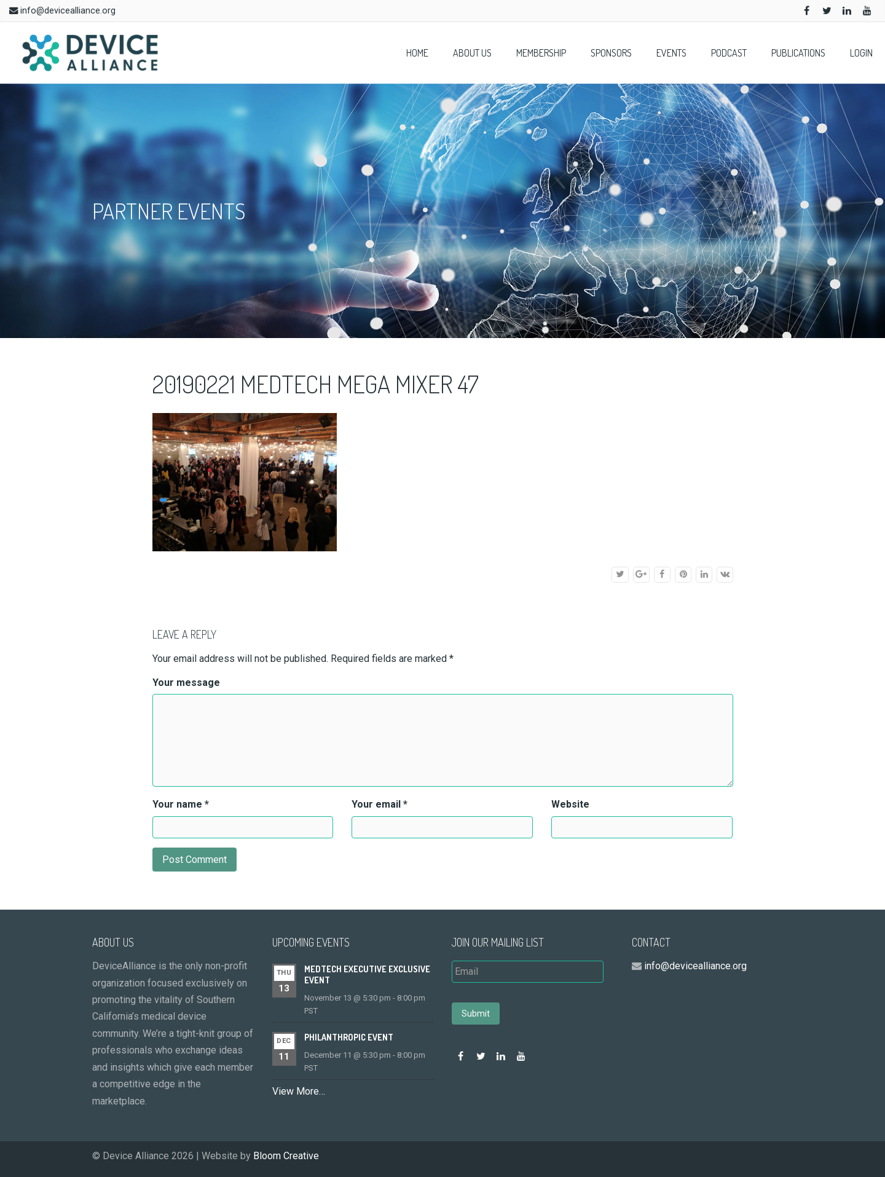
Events (671, 53)
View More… (298, 1091)
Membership (541, 53)
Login (861, 53)
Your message (186, 682)
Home (417, 53)
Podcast (729, 53)
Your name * (180, 804)
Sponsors (611, 53)
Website (570, 804)
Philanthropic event (348, 1037)
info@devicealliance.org (68, 11)
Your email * (379, 804)
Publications (798, 53)
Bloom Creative (286, 1156)
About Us (472, 53)
